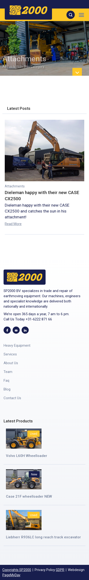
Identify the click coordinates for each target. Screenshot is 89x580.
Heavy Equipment (17, 345)
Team (8, 372)
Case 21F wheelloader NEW (29, 496)
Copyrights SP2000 (16, 570)
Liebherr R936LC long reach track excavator (43, 537)
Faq (6, 380)
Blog (7, 389)
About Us (11, 363)
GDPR (60, 570)
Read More (13, 224)
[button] (81, 15)
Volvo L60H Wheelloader (26, 456)
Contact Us (12, 398)
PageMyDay (11, 575)
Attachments (15, 186)
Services (10, 354)
